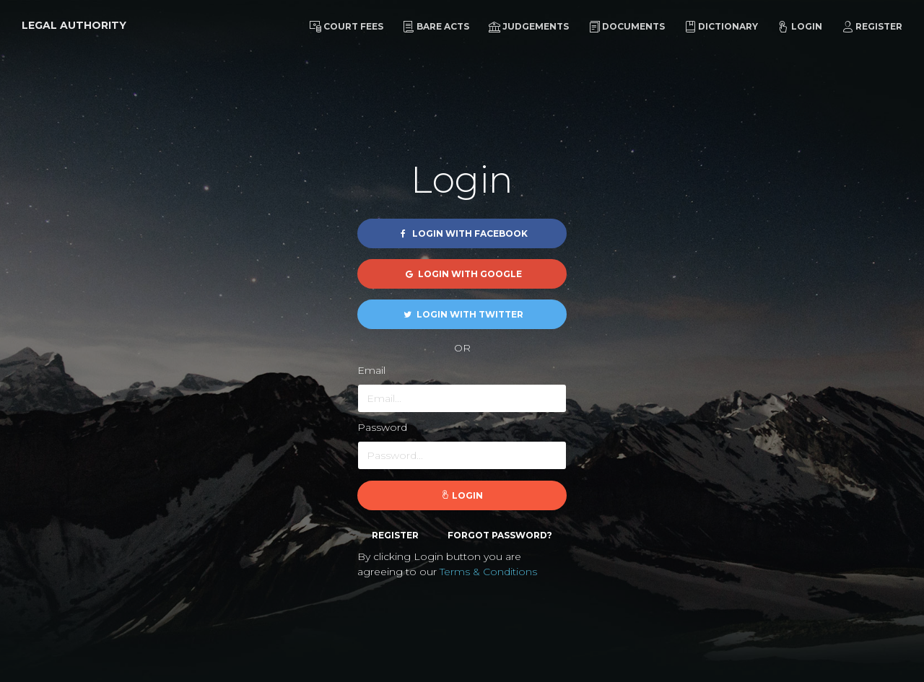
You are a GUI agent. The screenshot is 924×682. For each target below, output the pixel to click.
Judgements (529, 26)
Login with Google (462, 273)
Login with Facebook (462, 233)
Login (799, 26)
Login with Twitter (462, 314)
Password (382, 427)
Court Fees (346, 26)
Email (371, 370)
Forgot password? (500, 535)
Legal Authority (74, 25)
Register (872, 26)
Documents (626, 26)
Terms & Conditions (488, 571)
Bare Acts (436, 26)
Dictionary (721, 26)
